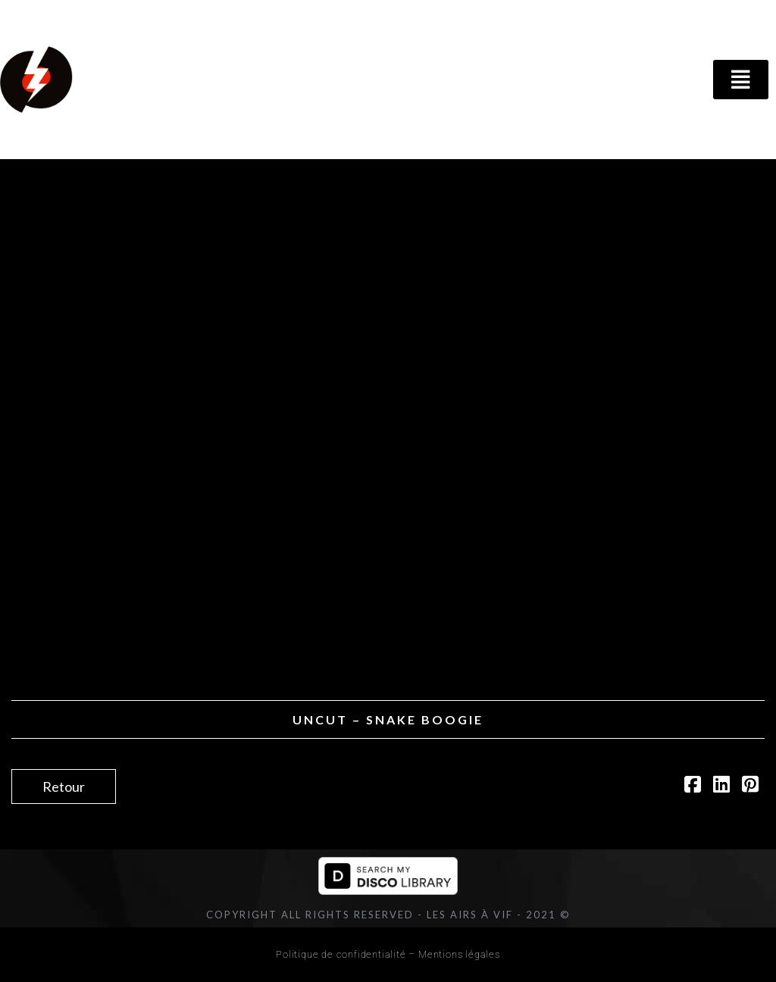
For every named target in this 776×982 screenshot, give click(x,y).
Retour (63, 786)
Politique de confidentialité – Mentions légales (388, 954)
